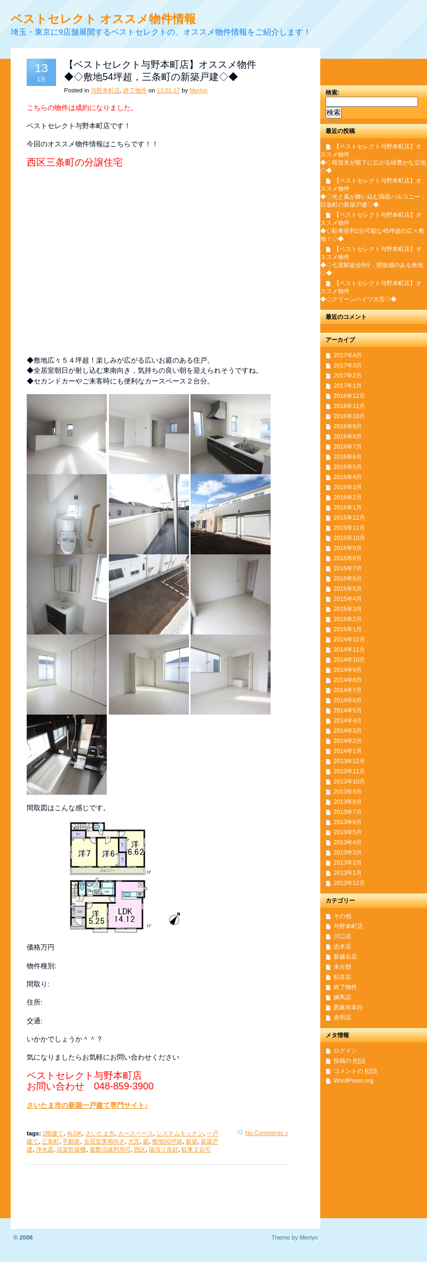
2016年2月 (348, 497)
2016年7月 (348, 446)
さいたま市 (100, 1133)
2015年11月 (349, 527)
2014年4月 (348, 720)
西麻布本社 (348, 1007)
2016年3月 (348, 487)
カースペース (135, 1133)
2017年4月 (348, 355)
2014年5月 (348, 710)
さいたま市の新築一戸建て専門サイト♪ (87, 1105)
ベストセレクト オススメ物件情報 (103, 19)
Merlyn (198, 90)
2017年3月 (348, 365)
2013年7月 (348, 812)
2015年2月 (348, 619)
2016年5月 (348, 467)
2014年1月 (348, 751)
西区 (140, 1149)
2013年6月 (348, 822)
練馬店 (342, 997)
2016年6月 (348, 456)
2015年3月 (348, 609)
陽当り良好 (163, 1149)
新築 (191, 1141)
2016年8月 (348, 436)
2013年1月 (348, 872)
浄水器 (44, 1149)
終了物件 (135, 90)
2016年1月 (348, 507)
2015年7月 (348, 568)
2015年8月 (348, 558)
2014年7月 (348, 690)
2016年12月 (349, 396)
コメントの (355, 1071)
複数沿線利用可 (110, 1149)
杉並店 (342, 977)
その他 (342, 916)
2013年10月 (349, 781)
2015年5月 (348, 588)
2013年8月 (348, 801)
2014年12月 (349, 639)
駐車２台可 (196, 1149)
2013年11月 (349, 771)
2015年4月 (348, 598)
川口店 (342, 936)
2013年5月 (348, 832)
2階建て (53, 1133)
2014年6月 (348, 700)
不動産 (71, 1141)
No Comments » (266, 1133)
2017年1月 (348, 385)
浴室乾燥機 (71, 1149)
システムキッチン (179, 1133)
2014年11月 (349, 649)
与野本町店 (105, 90)
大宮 (134, 1141)
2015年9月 (348, 548)
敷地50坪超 (167, 1141)
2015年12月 (349, 517)
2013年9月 (348, 791)
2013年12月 (349, 761)
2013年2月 (348, 862)
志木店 (342, 946)
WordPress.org (353, 1080)
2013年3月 (348, 852)
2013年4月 (348, 842)
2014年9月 (348, 670)
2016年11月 (349, 406)
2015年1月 (348, 629)
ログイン (345, 1050)
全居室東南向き (104, 1141)
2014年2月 (348, 741)
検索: (332, 92)
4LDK (74, 1133)
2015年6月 (348, 578)
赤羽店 (342, 1017)
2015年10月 (349, 538)
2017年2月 (348, 375)
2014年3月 (348, 730)
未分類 (342, 966)
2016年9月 (348, 426)
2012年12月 (349, 883)
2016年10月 (349, 416)
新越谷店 (345, 956)
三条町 (50, 1141)
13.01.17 (168, 90)
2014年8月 (348, 680)
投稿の (349, 1060)
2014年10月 (349, 659)
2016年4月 (348, 477)
